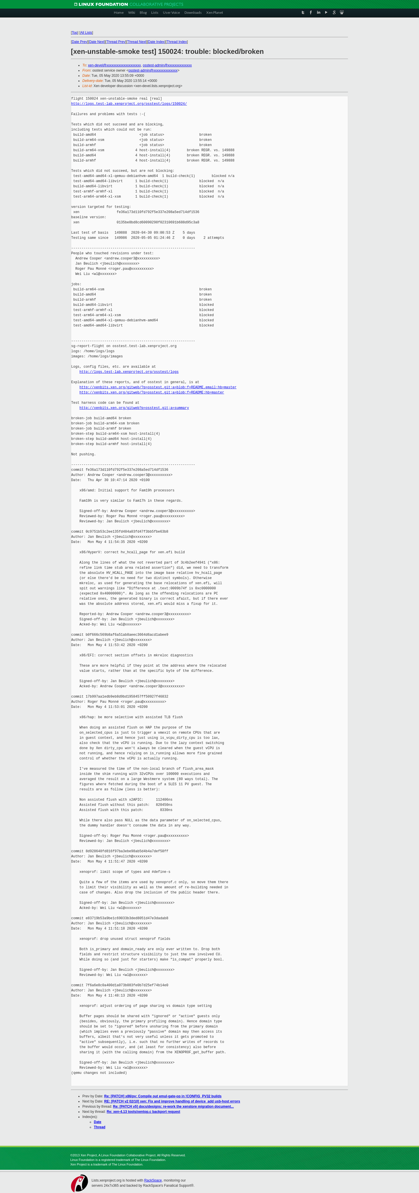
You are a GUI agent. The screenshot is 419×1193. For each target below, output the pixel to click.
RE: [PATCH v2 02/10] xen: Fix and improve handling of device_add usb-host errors (172, 1101)
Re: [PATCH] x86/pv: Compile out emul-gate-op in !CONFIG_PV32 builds (163, 1096)
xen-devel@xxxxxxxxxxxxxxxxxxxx (114, 65)
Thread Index (177, 42)
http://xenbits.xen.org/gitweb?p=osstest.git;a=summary (134, 407)
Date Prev (79, 42)
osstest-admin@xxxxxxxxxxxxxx (167, 65)
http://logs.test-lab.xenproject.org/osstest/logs (129, 371)
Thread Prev (115, 42)
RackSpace (153, 1180)
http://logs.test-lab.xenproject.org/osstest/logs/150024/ (129, 103)
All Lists (86, 33)
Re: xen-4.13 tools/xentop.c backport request (143, 1112)
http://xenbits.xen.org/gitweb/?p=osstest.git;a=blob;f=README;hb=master (151, 392)
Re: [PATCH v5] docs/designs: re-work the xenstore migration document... (173, 1107)
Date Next (96, 42)
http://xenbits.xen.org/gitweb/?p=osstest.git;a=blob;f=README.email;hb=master (157, 387)
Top (74, 33)
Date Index (156, 42)
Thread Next (136, 42)
